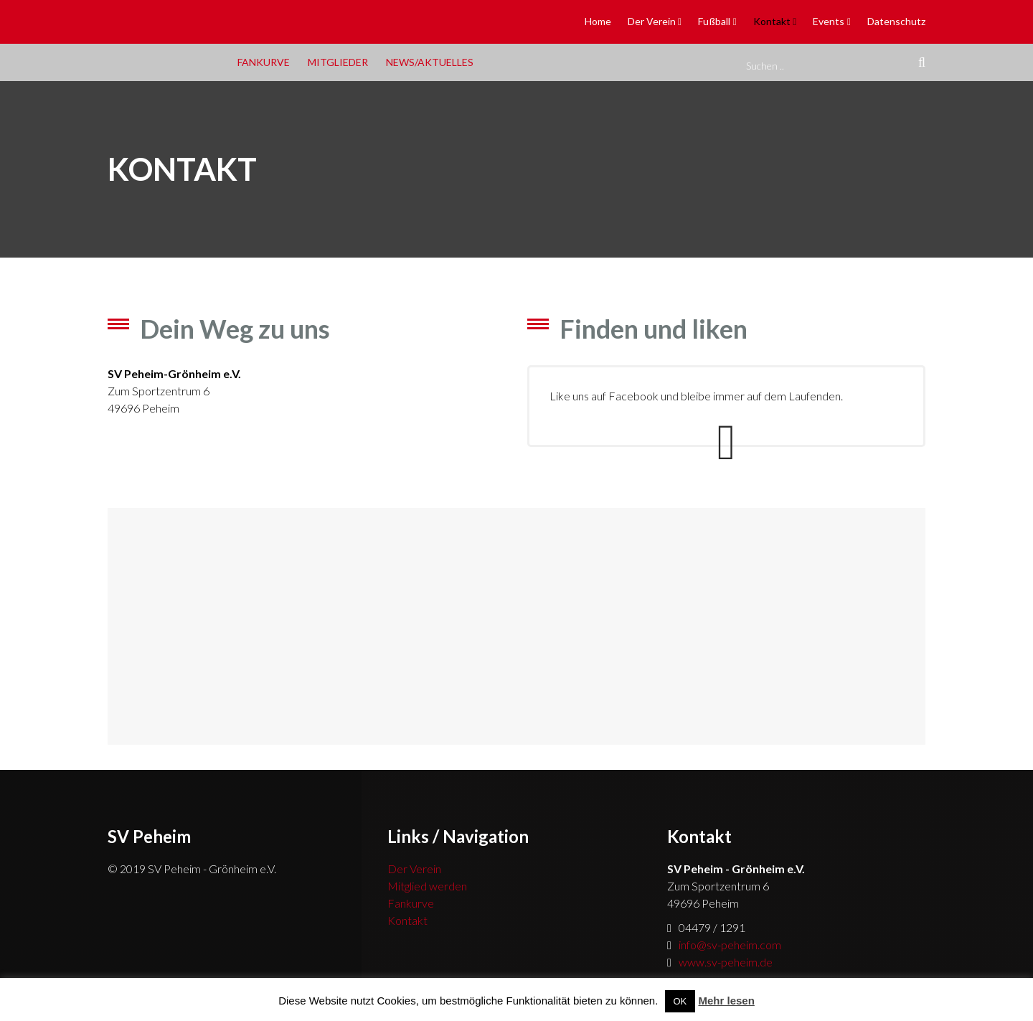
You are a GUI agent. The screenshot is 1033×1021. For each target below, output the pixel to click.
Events (828, 21)
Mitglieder (338, 62)
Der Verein (652, 21)
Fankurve (263, 62)
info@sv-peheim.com (730, 944)
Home (598, 21)
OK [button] (680, 1001)
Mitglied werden (427, 886)
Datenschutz (896, 21)
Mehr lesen (726, 1000)
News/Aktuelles (429, 62)
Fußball (714, 21)
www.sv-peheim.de (726, 962)
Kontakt (772, 21)
